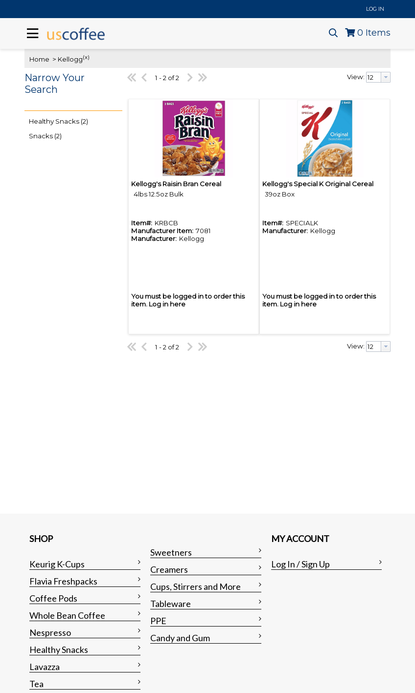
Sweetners (171, 552)
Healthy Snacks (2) (58, 121)
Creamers (169, 569)
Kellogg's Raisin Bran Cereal (176, 184)
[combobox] (378, 77)
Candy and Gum (180, 637)
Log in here (167, 304)
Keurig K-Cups (57, 564)
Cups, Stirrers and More (195, 586)
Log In (375, 8)
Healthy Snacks (58, 649)
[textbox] (374, 77)
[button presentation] (385, 77)
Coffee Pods (53, 598)
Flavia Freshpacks (63, 581)
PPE (158, 620)
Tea (36, 683)
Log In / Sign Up (300, 564)
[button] (70, 90)
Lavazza (44, 666)
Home (39, 59)
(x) (86, 57)
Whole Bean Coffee (67, 615)
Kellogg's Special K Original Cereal (317, 184)
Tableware (170, 603)
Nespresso (50, 632)
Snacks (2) (45, 136)
